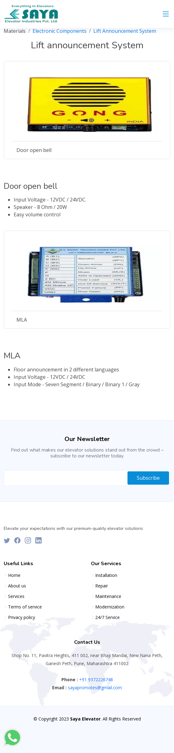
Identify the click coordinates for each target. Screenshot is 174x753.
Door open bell (33, 150)
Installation (106, 575)
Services (16, 596)
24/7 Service (107, 617)
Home (14, 575)
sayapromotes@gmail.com (94, 687)
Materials (15, 31)
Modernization (109, 607)
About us (17, 586)
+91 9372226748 (95, 679)
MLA (21, 319)
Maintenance (108, 596)
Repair (101, 586)
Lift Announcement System (124, 31)
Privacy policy (21, 617)
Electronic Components (60, 31)
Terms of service (25, 607)
